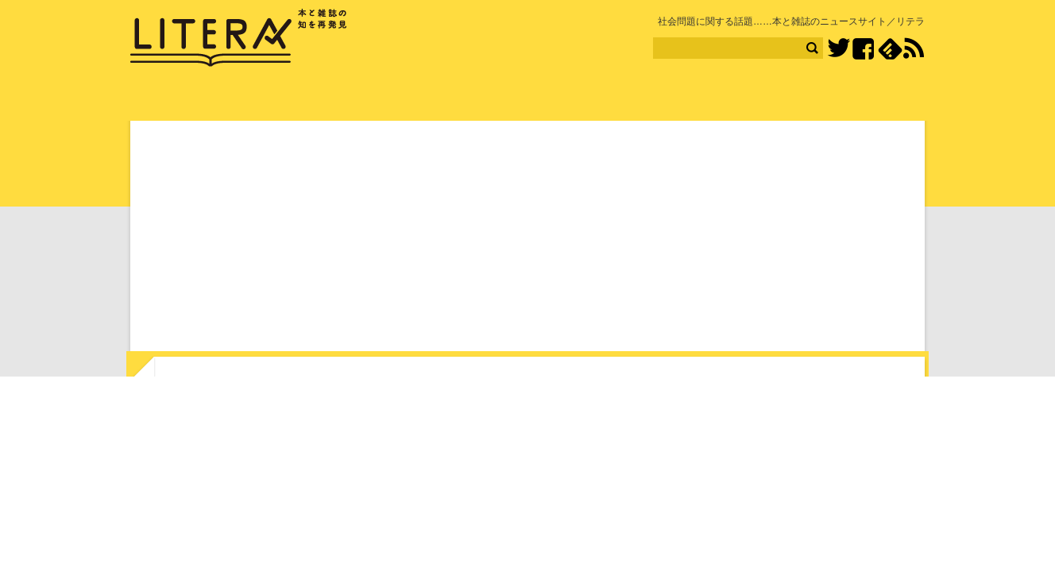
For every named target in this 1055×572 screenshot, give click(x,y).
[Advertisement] (527, 239)
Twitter (838, 49)
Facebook (863, 49)
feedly (890, 49)
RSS (913, 48)
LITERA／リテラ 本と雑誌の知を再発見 (238, 38)
